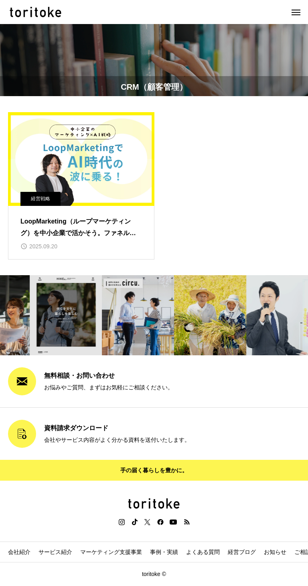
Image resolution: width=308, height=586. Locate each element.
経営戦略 (40, 198)
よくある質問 (203, 552)
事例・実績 (164, 552)
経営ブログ (242, 552)
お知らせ (275, 552)
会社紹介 (19, 552)
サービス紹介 (55, 552)
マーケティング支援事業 (111, 552)
